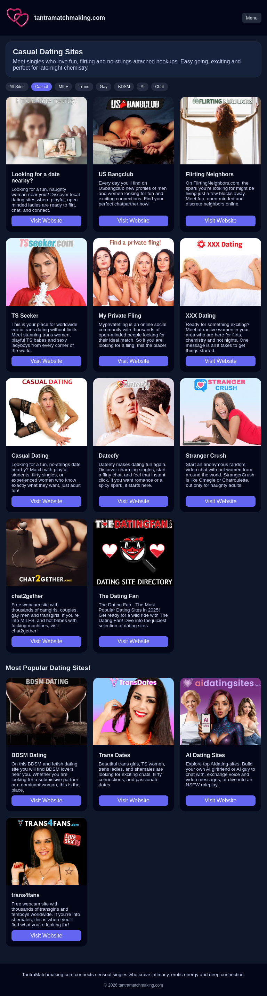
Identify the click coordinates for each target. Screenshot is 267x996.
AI (142, 86)
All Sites (16, 86)
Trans (84, 86)
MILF (63, 86)
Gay (103, 86)
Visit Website (46, 221)
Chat (159, 86)
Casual (41, 86)
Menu (251, 18)
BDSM (124, 86)
